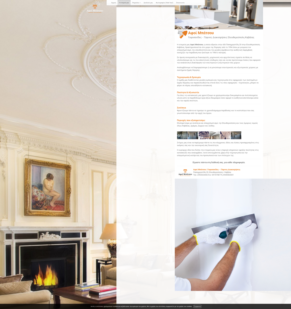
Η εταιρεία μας (124, 3)
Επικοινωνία (180, 3)
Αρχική (113, 3)
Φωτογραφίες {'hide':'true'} (164, 3)
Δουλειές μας (148, 3)
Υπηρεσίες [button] (136, 3)
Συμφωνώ (197, 306)
